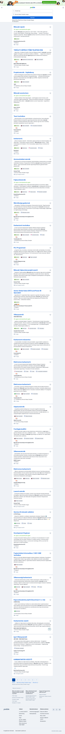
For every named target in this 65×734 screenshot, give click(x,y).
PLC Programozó (19, 248)
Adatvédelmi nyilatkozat (20, 730)
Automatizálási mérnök (22, 159)
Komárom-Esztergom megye (17, 697)
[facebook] (53, 709)
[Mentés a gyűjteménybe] (50, 27)
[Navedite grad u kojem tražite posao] (32, 14)
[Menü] (2, 7)
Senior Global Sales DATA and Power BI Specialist (27, 292)
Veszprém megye (15, 699)
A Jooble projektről (23, 711)
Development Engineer (22, 533)
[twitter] (56, 709)
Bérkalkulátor (43, 721)
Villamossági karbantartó (23, 577)
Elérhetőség (21, 713)
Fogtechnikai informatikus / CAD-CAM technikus (27, 554)
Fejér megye (14, 695)
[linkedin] (59, 709)
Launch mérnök (19, 491)
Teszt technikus (19, 116)
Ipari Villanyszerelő (20, 637)
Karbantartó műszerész (22, 340)
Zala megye (14, 701)
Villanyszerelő (19, 315)
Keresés (32, 17)
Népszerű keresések (17, 688)
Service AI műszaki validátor (24, 512)
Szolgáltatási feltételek (9, 730)
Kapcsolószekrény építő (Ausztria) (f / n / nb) (29, 600)
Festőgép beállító (20, 429)
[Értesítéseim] (63, 7)
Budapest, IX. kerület (16, 702)
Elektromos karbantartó (22, 362)
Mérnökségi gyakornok (22, 203)
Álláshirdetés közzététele (49, 2)
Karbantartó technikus (22, 225)
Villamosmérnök (19, 451)
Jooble (59, 731)
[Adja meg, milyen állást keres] (32, 10)
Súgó (20, 717)
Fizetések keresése (44, 713)
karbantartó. (18, 138)
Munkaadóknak (33, 713)
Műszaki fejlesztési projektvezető (26, 270)
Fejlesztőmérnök (20, 180)
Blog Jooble (42, 715)
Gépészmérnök (19, 407)
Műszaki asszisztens (21, 93)
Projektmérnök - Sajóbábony (24, 72)
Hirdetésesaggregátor (34, 711)
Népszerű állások (42, 694)
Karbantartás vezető (21, 621)
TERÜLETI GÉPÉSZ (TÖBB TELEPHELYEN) (28, 50)
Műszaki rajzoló (19, 27)
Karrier (20, 715)
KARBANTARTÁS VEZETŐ (23, 659)
